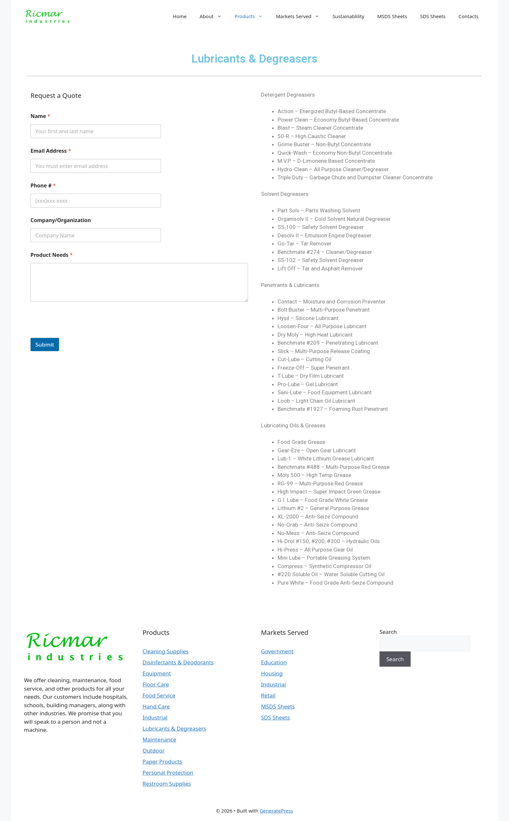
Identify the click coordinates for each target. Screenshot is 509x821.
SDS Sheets (432, 16)
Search (388, 632)
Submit (44, 344)
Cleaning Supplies (166, 651)
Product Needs (52, 255)
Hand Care (156, 706)
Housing (272, 673)
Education (274, 662)
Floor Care (156, 684)
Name (40, 116)
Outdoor (154, 750)
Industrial (155, 717)
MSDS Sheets (392, 16)
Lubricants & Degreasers (174, 728)
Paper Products (162, 761)
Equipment (157, 673)
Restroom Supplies (167, 783)
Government (277, 651)
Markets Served (301, 16)
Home (180, 16)
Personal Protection (168, 772)
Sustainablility (348, 16)
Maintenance (159, 739)
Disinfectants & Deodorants (178, 662)
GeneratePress (276, 810)
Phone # (43, 186)
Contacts (468, 16)
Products (252, 16)
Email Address (51, 151)
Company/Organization (61, 220)
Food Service (159, 695)
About (214, 16)
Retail (268, 695)
